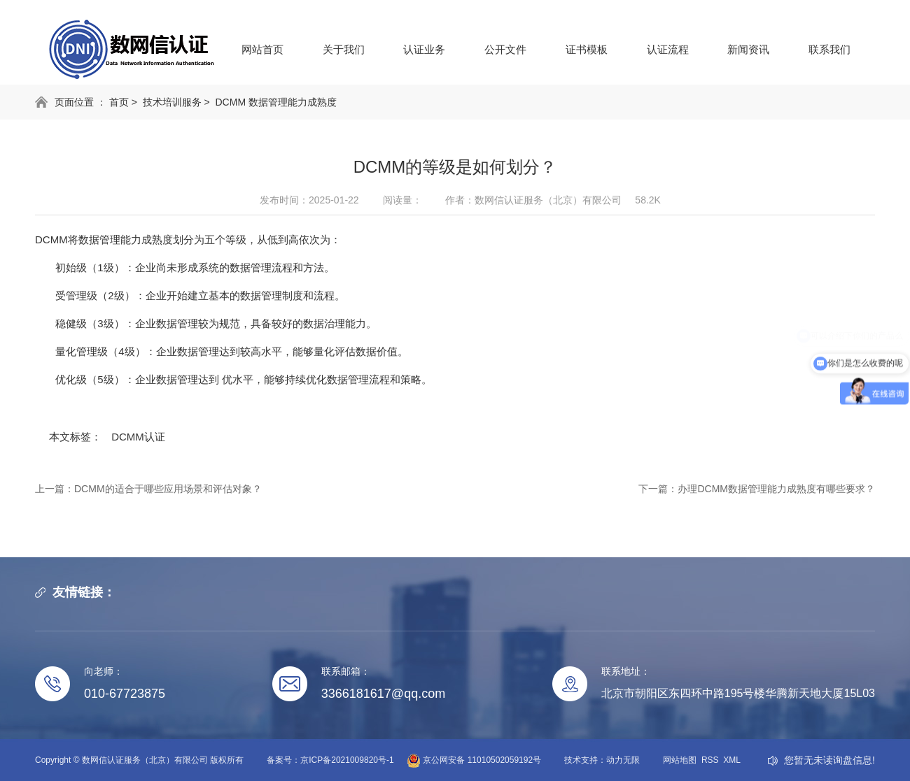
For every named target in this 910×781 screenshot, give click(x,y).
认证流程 (668, 49)
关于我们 (344, 49)
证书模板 (587, 49)
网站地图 (679, 760)
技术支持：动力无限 (602, 760)
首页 (119, 102)
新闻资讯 (748, 49)
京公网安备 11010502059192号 (467, 760)
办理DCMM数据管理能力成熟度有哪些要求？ (776, 488)
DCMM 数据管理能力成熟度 (276, 102)
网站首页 (262, 49)
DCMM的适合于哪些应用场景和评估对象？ (168, 489)
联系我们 (829, 49)
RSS (710, 760)
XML (731, 760)
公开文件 (505, 49)
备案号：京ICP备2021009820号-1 (330, 760)
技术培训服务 (172, 102)
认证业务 (424, 49)
